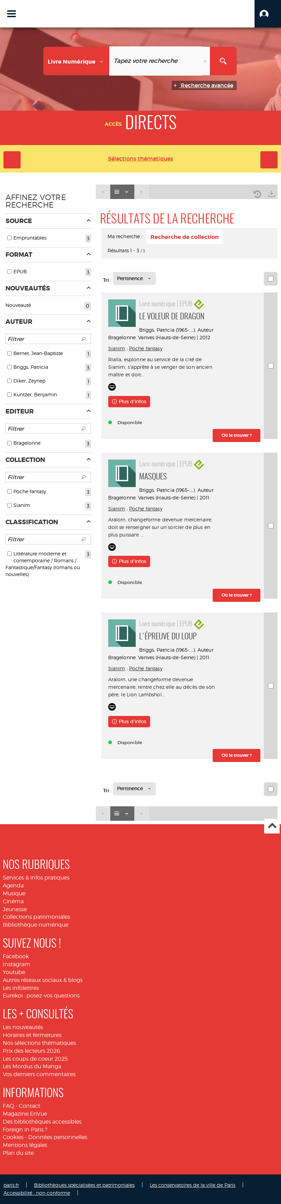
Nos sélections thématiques (39, 1043)
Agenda (13, 885)
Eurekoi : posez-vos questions (41, 995)
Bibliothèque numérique (35, 924)
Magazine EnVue (25, 1114)
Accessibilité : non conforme (36, 1193)
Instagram (16, 964)
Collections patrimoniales (36, 917)
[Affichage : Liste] (122, 192)
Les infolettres (21, 988)
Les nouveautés (23, 1027)
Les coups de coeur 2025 (35, 1059)
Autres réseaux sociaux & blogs (42, 980)
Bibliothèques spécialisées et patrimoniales (84, 1185)
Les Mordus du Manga (32, 1066)
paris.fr (11, 1185)
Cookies (13, 1137)
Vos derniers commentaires (39, 1074)
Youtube (14, 972)
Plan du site (18, 1153)
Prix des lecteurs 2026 (31, 1051)
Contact (29, 1106)
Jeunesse (15, 909)
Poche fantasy (145, 348)
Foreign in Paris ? (25, 1129)
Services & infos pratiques (36, 877)
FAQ (8, 1106)
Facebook (16, 956)
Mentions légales (25, 1145)
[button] (268, 13)
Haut (272, 826)
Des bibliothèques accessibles (42, 1121)
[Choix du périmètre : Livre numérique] (76, 61)
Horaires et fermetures (32, 1035)
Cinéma (13, 901)
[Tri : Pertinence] (134, 278)
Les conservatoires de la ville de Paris (192, 1185)
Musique (14, 893)
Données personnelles (57, 1137)
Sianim (116, 348)
